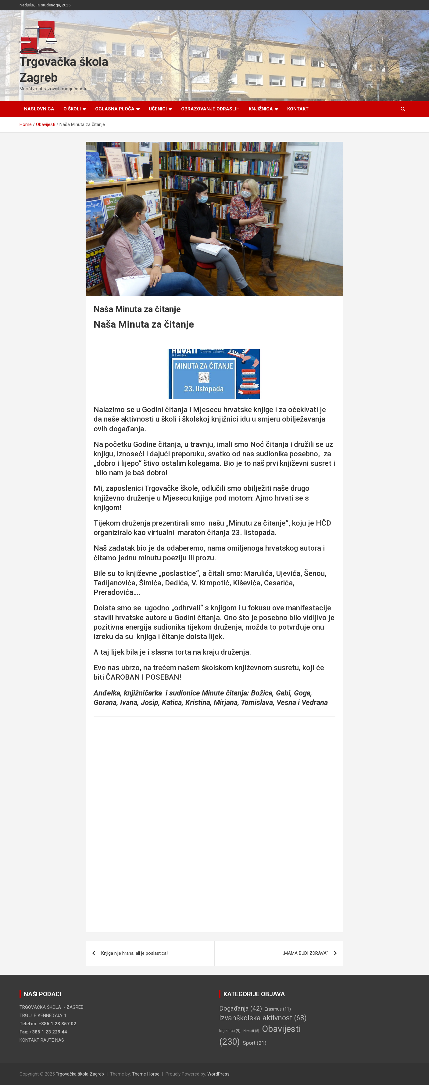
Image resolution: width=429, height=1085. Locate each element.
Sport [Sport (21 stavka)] (254, 1043)
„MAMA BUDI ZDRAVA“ (305, 953)
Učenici (158, 109)
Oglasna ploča (114, 109)
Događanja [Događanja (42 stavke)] (240, 1008)
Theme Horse (145, 1074)
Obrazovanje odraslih (210, 109)
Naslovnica (39, 109)
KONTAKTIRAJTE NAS (42, 1040)
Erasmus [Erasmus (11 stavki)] (278, 1009)
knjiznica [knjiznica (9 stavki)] (230, 1030)
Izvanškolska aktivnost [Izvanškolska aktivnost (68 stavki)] (263, 1018)
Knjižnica (261, 109)
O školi (72, 109)
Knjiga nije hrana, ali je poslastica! (134, 953)
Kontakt (298, 109)
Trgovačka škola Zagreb (80, 1074)
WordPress (218, 1074)
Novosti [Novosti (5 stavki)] (251, 1031)
